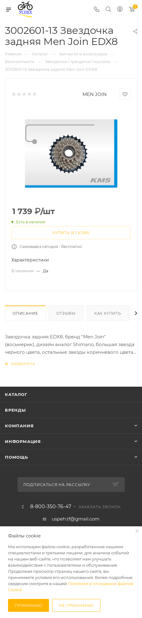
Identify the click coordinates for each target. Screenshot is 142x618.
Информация (23, 441)
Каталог (16, 394)
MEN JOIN (95, 94)
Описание (25, 313)
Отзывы (66, 313)
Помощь (16, 457)
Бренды (15, 410)
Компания (19, 425)
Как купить (107, 313)
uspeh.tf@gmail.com (75, 519)
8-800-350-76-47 (50, 506)
